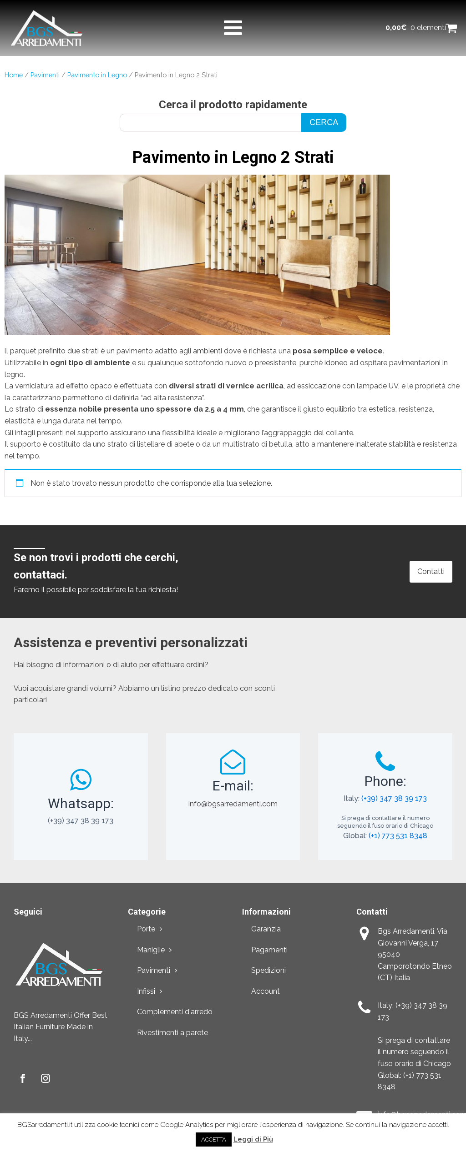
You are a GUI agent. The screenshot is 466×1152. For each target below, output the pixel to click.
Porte (146, 929)
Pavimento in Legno (97, 75)
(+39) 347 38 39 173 (394, 798)
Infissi (146, 991)
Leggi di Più (253, 1139)
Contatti (431, 571)
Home (14, 75)
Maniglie (151, 950)
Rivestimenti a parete (172, 1032)
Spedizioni (268, 970)
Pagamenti (269, 950)
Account (265, 991)
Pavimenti (45, 75)
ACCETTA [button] (213, 1139)
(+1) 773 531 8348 (398, 835)
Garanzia (266, 929)
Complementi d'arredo (175, 1011)
